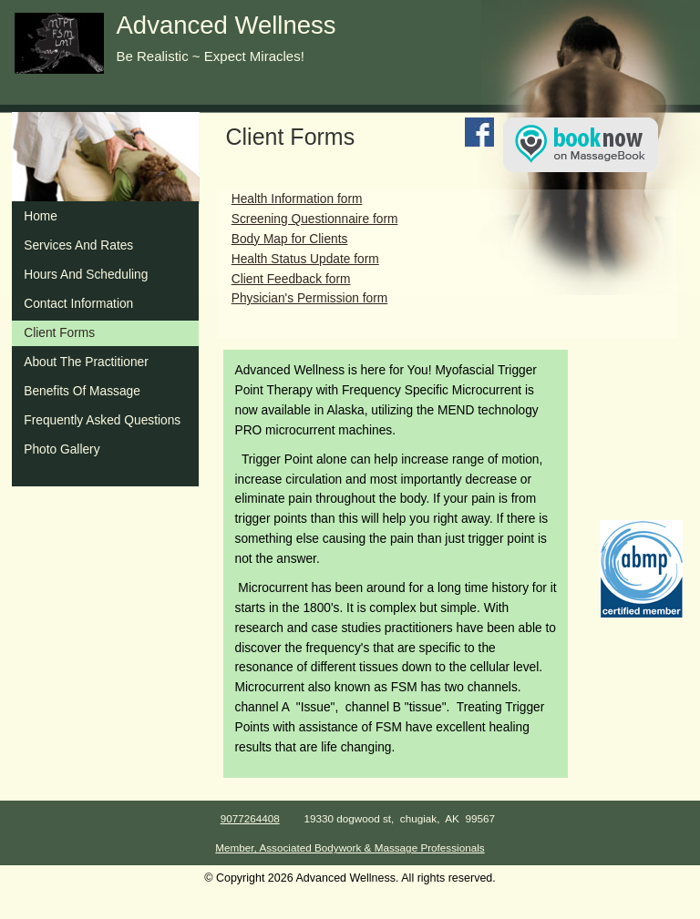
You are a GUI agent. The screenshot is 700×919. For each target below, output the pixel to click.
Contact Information (78, 304)
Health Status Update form (305, 259)
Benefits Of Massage (82, 391)
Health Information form (297, 199)
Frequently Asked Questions (102, 420)
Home (40, 216)
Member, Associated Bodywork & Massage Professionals (349, 847)
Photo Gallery (61, 449)
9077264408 (250, 818)
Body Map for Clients (290, 239)
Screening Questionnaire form (315, 219)
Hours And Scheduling (86, 274)
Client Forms (59, 333)
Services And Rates (78, 245)
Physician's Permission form (310, 298)
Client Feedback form (291, 279)
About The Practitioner (86, 362)
